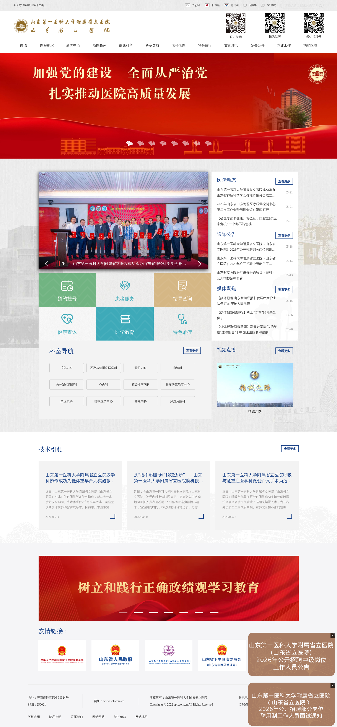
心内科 (103, 384)
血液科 (177, 368)
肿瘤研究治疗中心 (178, 384)
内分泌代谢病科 (66, 384)
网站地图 (141, 717)
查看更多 (192, 350)
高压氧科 (66, 401)
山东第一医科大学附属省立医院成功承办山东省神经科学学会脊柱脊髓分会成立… (246, 192)
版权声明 (34, 717)
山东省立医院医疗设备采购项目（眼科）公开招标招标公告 (246, 275)
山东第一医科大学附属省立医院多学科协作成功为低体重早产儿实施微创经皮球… (80, 478)
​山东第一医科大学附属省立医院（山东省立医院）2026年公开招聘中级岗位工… (246, 261)
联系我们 (77, 717)
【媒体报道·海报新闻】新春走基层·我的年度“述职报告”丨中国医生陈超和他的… (247, 329)
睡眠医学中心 (103, 401)
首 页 (24, 45)
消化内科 (66, 368)
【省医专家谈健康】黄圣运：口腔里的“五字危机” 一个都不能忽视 (247, 221)
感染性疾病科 (141, 384)
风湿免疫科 (177, 401)
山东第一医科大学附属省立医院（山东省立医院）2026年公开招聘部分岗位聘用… (246, 246)
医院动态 (226, 180)
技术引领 (51, 449)
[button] (46, 263)
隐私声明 (55, 717)
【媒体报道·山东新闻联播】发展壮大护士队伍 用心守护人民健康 (246, 300)
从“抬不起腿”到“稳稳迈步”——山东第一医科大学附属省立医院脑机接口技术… (168, 478)
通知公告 (226, 234)
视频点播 (226, 349)
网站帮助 (98, 717)
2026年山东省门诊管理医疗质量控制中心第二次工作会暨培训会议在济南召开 (246, 206)
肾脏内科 (141, 368)
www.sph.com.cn (113, 701)
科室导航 (61, 351)
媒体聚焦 (226, 288)
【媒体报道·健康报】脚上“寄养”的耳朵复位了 (246, 315)
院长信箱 (120, 717)
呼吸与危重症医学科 (103, 368)
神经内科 (141, 401)
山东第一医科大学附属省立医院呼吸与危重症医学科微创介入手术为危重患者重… (257, 478)
